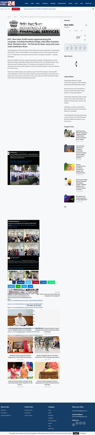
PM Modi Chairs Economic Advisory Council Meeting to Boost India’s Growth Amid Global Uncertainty (47, 330)
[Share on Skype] (24, 286)
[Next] (86, 64)
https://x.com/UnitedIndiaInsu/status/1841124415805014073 (25, 304)
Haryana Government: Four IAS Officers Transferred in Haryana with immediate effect (81, 169)
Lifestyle (52, 3)
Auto (76, 3)
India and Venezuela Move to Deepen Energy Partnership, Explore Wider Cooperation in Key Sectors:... (20, 383)
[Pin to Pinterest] (35, 282)
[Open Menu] (93, 9)
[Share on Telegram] (11, 286)
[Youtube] (91, 9)
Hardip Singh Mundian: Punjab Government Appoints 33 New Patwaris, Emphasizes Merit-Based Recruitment (75, 82)
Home (26, 3)
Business (45, 3)
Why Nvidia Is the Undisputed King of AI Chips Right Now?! (81, 198)
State (37, 3)
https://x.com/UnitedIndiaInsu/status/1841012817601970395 (25, 307)
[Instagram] (90, 9)
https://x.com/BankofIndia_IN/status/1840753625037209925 (25, 300)
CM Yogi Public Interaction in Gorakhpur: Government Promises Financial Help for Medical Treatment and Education (81, 151)
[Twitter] (89, 9)
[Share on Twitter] (28, 282)
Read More (83, 433)
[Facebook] (88, 9)
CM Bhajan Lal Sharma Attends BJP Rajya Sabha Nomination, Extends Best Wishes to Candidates (75, 109)
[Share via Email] (30, 286)
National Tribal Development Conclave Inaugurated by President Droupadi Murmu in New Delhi (47, 383)
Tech (81, 3)
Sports (70, 3)
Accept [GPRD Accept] (76, 433)
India (32, 3)
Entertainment (62, 3)
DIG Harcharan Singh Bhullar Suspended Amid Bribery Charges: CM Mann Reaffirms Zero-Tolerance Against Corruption (81, 184)
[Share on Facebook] (21, 282)
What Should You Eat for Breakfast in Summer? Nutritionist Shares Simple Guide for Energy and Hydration (74, 91)
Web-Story (88, 3)
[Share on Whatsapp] (51, 282)
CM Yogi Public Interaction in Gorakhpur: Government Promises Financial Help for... (43, 9)
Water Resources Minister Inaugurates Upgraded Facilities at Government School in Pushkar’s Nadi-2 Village (81, 135)
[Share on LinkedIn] (43, 282)
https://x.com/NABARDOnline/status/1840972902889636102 (25, 335)
